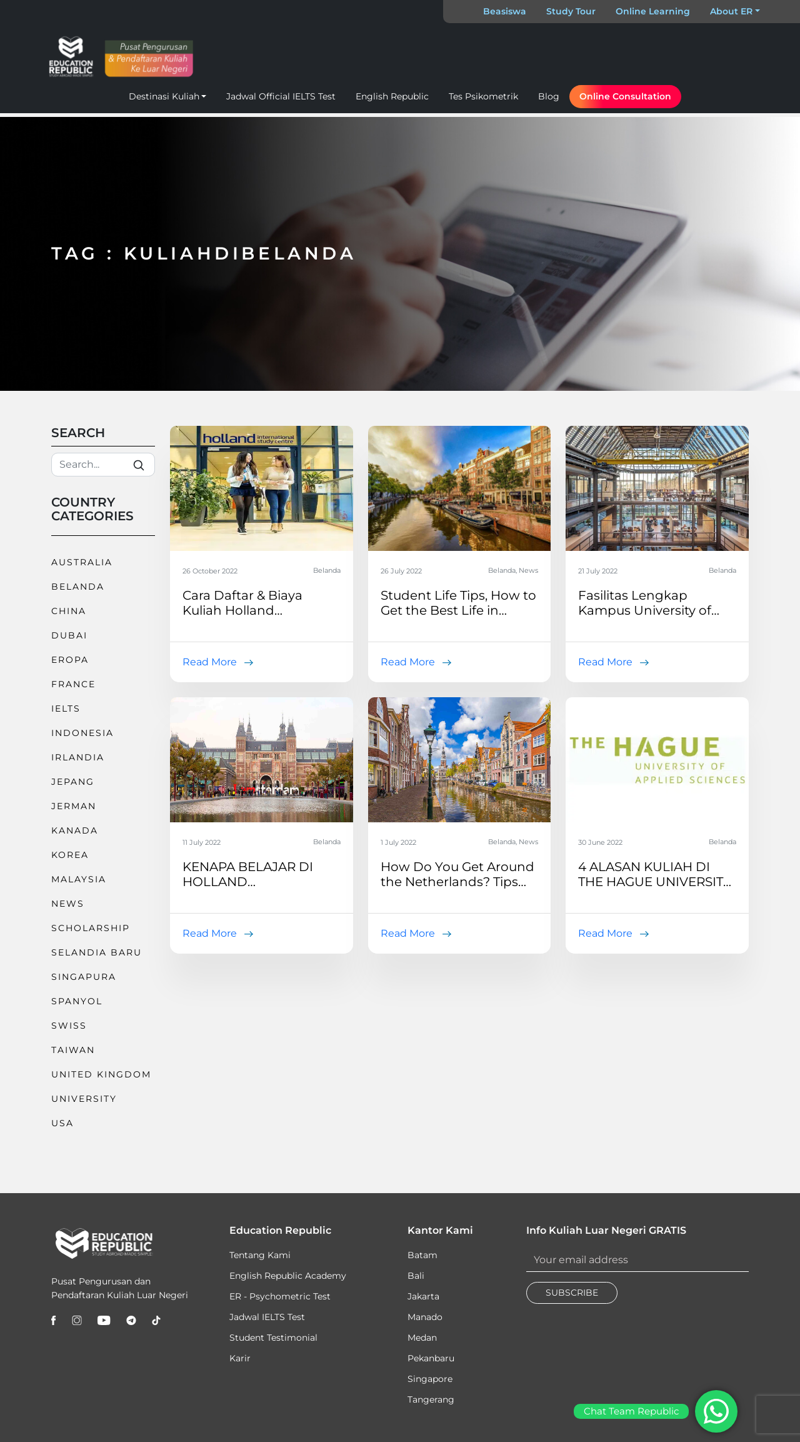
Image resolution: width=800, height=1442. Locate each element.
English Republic (392, 96)
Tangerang (431, 1399)
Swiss (69, 1025)
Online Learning (653, 11)
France (73, 684)
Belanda (77, 586)
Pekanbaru (431, 1358)
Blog (548, 96)
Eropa (70, 659)
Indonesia (82, 733)
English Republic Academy (287, 1275)
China (68, 611)
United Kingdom (101, 1074)
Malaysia (78, 879)
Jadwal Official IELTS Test (281, 96)
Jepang (72, 781)
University (84, 1098)
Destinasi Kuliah (164, 96)
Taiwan (73, 1050)
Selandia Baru (96, 952)
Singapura (83, 976)
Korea (70, 854)
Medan (422, 1337)
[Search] (103, 464)
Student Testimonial (273, 1337)
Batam (423, 1255)
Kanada (74, 830)
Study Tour (571, 11)
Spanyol (76, 1001)
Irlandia (77, 757)
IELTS (66, 708)
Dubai (69, 635)
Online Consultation (625, 96)
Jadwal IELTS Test (267, 1317)
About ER (731, 11)
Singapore (430, 1378)
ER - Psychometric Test (280, 1296)
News (67, 903)
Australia (81, 562)
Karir (240, 1358)
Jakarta (423, 1296)
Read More (209, 662)
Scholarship (90, 928)
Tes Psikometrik (483, 96)
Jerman (73, 806)
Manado (425, 1317)
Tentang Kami (260, 1255)
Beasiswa (504, 11)
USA (62, 1123)
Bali (416, 1275)
